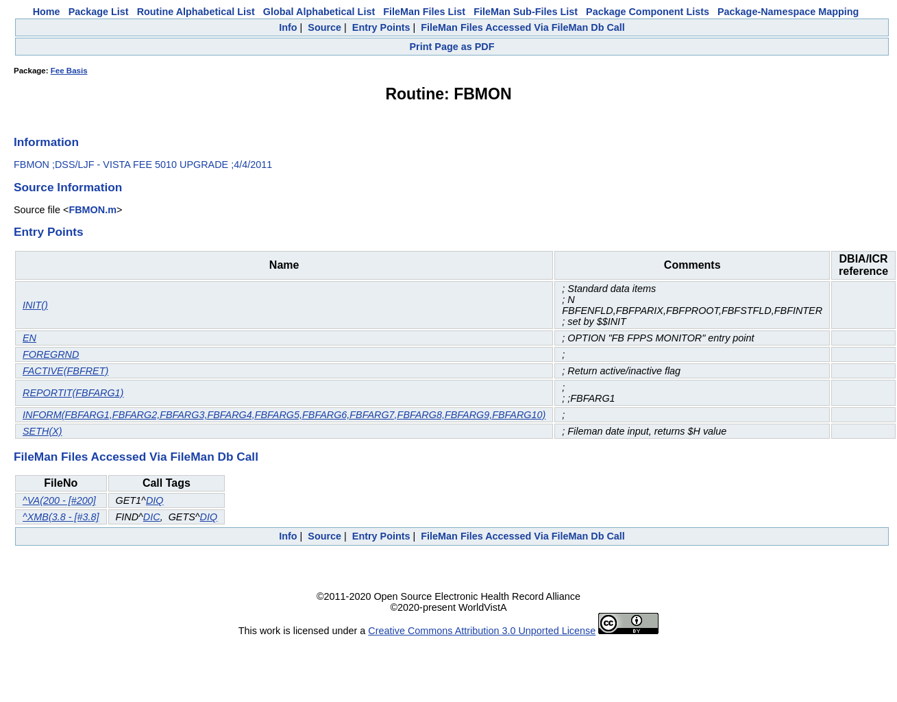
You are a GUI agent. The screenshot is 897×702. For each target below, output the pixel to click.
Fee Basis (69, 70)
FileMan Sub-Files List (526, 11)
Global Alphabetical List (319, 11)
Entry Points (381, 27)
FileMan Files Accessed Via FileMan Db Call (523, 27)
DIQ (155, 500)
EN (29, 337)
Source (324, 27)
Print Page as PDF (452, 46)
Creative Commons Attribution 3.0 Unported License (481, 630)
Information (46, 142)
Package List (99, 11)
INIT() (35, 305)
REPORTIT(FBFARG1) (73, 392)
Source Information (68, 187)
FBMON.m (92, 209)
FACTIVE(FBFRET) (65, 370)
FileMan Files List (424, 11)
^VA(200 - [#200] (59, 500)
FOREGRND (51, 354)
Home (46, 11)
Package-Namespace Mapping (788, 11)
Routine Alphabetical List (196, 11)
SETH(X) (42, 431)
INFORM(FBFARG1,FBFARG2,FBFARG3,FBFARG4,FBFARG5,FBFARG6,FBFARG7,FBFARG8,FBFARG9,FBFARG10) (284, 414)
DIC (151, 516)
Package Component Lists (647, 11)
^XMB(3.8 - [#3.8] (61, 516)
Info (288, 27)
